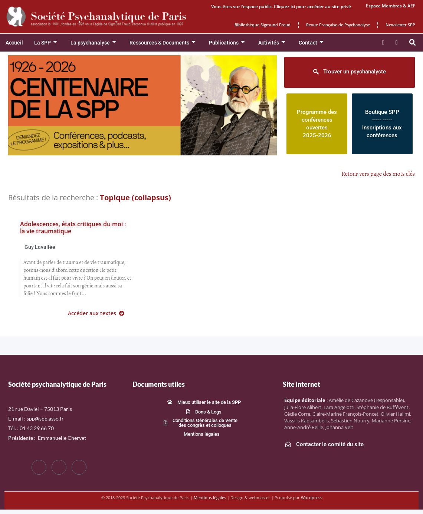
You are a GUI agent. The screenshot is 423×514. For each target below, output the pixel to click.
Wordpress (311, 497)
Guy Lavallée (39, 247)
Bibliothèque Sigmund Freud (263, 24)
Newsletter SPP (400, 24)
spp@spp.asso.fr (45, 418)
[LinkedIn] (79, 467)
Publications (227, 43)
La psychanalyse (93, 43)
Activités (271, 43)
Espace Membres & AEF (390, 6)
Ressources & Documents (162, 43)
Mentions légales (210, 497)
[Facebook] (39, 467)
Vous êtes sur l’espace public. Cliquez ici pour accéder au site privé (281, 6)
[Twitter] (59, 467)
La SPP (45, 43)
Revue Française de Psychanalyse (338, 24)
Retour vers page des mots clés (378, 174)
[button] (413, 43)
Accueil (14, 43)
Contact (311, 43)
